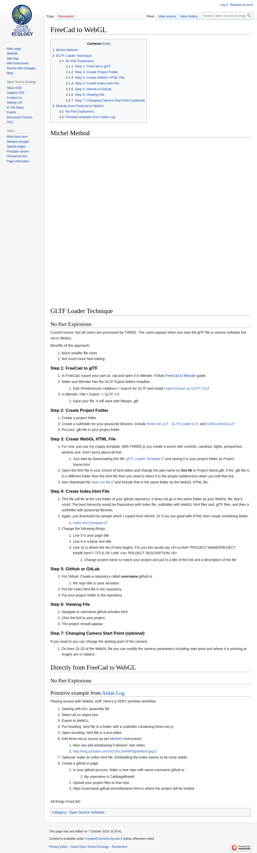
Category (59, 812)
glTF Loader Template (143, 459)
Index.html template (88, 523)
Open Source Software (87, 812)
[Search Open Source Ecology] (227, 15)
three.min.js (156, 424)
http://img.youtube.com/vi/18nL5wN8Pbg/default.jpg (113, 751)
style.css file (100, 482)
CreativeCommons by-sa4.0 (103, 838)
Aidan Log (113, 693)
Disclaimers (119, 846)
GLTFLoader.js (183, 424)
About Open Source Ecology (89, 846)
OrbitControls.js (219, 424)
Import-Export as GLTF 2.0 (185, 388)
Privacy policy (58, 846)
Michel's (116, 739)
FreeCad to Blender (180, 376)
